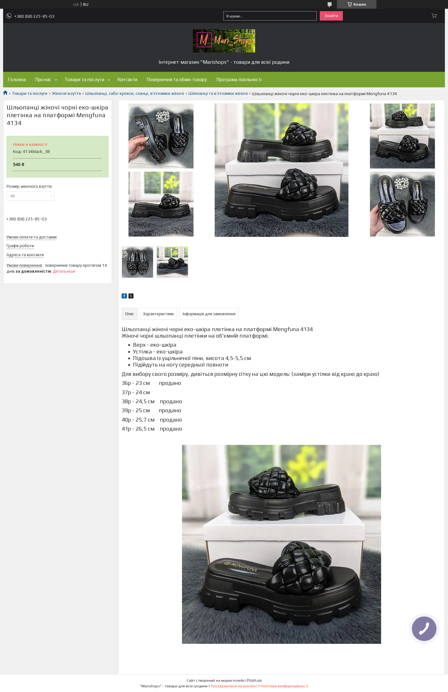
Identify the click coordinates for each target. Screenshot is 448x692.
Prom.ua (254, 680)
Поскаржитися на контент (234, 686)
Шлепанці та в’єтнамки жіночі (218, 93)
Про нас (43, 79)
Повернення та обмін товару (177, 79)
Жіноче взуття (66, 93)
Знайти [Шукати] (331, 15)
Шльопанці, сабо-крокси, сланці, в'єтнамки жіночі (134, 93)
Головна (17, 79)
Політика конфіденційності (284, 686)
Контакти (127, 79)
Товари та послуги (84, 79)
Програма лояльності (239, 79)
